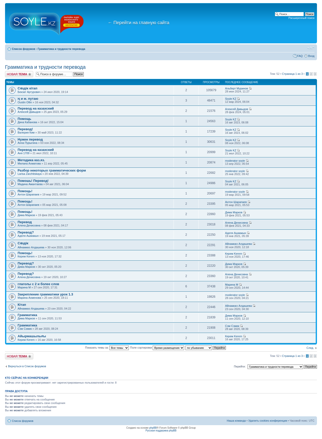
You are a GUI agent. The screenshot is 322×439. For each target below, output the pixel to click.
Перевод (25, 222)
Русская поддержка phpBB (160, 430)
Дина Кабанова (28, 122)
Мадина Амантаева (30, 184)
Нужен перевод (30, 139)
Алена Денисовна (29, 225)
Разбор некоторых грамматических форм (52, 170)
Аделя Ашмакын (28, 235)
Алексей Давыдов (29, 111)
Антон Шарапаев (28, 194)
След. (310, 347)
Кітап (22, 305)
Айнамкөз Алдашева (31, 247)
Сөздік (23, 243)
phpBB (153, 427)
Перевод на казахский (36, 108)
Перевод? (26, 232)
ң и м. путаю (28, 98)
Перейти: (240, 366)
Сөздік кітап (27, 88)
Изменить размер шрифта (310, 48)
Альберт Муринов (236, 88)
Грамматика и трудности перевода (61, 48)
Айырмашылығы (32, 336)
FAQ (300, 55)
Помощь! (25, 191)
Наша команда (236, 420)
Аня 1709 (23, 153)
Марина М (24, 287)
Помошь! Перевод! (33, 181)
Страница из (292, 73)
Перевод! (25, 129)
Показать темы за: (107, 347)
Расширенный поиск (301, 17)
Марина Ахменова (30, 297)
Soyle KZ (230, 98)
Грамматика (27, 315)
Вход (311, 55)
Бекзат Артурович (29, 91)
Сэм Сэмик (25, 328)
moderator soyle (235, 160)
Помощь (24, 119)
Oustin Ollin (25, 102)
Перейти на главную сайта (138, 22)
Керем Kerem (26, 256)
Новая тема (19, 74)
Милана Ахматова (29, 163)
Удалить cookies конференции (267, 420)
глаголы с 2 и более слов (38, 284)
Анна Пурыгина (27, 142)
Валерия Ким (26, 132)
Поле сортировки (157, 347)
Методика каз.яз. (31, 160)
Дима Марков (26, 215)
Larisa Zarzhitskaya (30, 173)
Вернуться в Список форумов (27, 366)
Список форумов (23, 48)
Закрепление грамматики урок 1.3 (45, 294)
